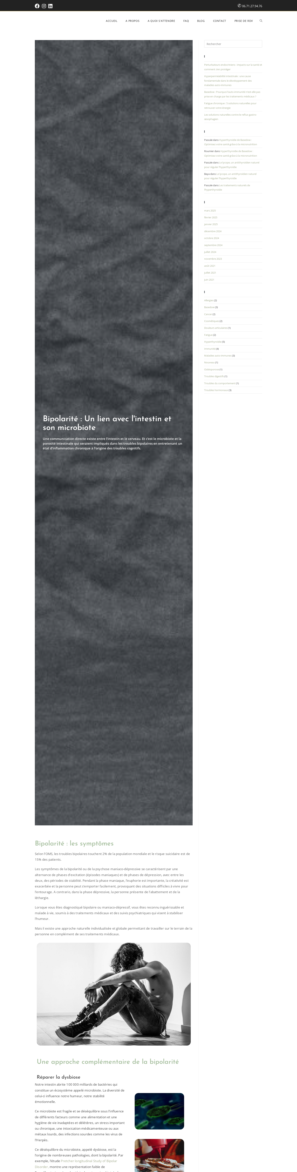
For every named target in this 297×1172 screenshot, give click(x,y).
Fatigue (208, 335)
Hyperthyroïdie (212, 341)
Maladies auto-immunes (217, 355)
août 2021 (209, 265)
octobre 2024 (211, 238)
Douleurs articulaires (215, 328)
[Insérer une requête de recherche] (233, 44)
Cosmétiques (211, 321)
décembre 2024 (212, 231)
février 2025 (210, 217)
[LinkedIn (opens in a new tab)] (50, 6)
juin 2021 (209, 279)
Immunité (209, 348)
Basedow (209, 307)
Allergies (208, 300)
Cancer (208, 314)
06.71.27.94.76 (252, 6)
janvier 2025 (211, 224)
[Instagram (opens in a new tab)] (44, 6)
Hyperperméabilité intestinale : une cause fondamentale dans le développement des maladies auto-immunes (228, 80)
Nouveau (209, 362)
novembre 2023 (213, 258)
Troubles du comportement (219, 383)
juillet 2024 (210, 252)
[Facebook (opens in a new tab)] (38, 6)
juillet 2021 (210, 272)
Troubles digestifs (214, 376)
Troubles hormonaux (216, 390)
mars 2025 (210, 210)
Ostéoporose (211, 369)
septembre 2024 (213, 245)
